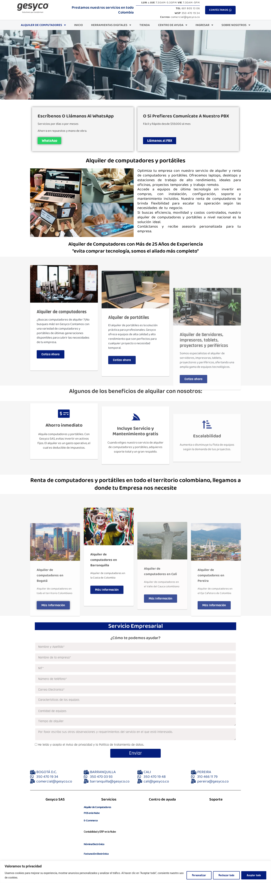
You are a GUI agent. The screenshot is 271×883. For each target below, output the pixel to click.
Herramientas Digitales (111, 25)
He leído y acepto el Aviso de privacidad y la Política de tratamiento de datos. (91, 747)
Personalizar (199, 875)
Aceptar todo (254, 875)
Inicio (78, 25)
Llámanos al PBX (161, 142)
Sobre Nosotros (236, 25)
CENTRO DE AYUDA (172, 25)
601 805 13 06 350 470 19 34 (187, 10)
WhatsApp (51, 142)
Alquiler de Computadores (43, 25)
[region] (135, 872)
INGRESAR (204, 25)
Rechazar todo (226, 875)
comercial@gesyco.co (180, 17)
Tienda (144, 25)
